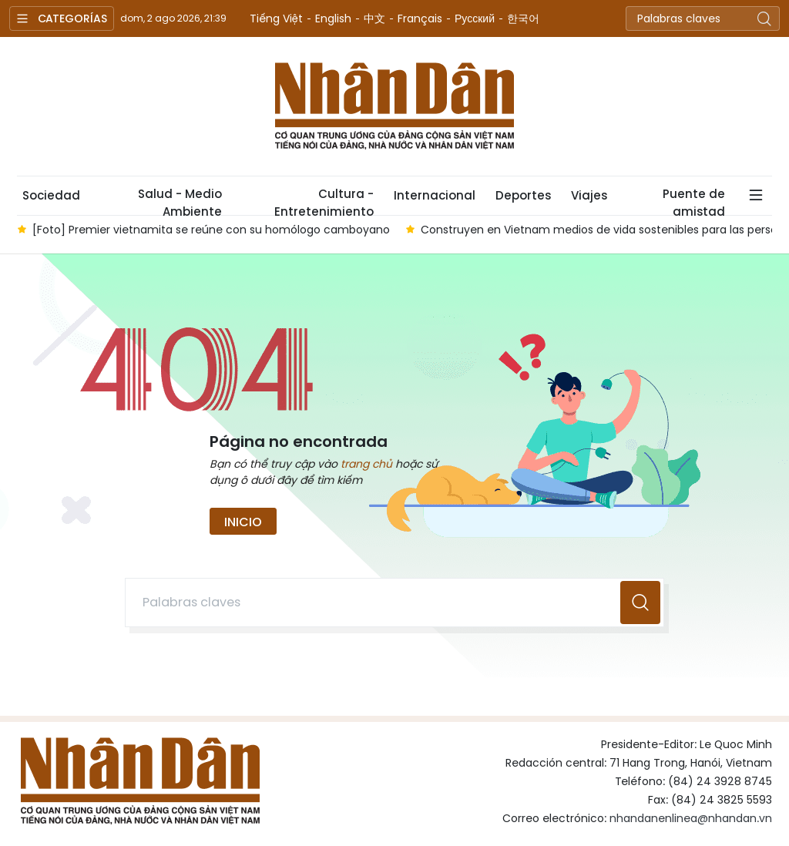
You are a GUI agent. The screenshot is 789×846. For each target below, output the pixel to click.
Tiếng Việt (276, 18)
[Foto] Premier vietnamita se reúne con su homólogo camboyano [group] (211, 229)
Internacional (434, 195)
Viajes (589, 195)
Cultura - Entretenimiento (324, 200)
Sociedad (51, 195)
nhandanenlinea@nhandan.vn (690, 818)
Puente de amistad (694, 200)
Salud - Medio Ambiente (180, 200)
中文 (374, 18)
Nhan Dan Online (394, 106)
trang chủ (366, 464)
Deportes (523, 195)
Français (420, 18)
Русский (475, 18)
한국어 (523, 18)
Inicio (243, 522)
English (333, 18)
